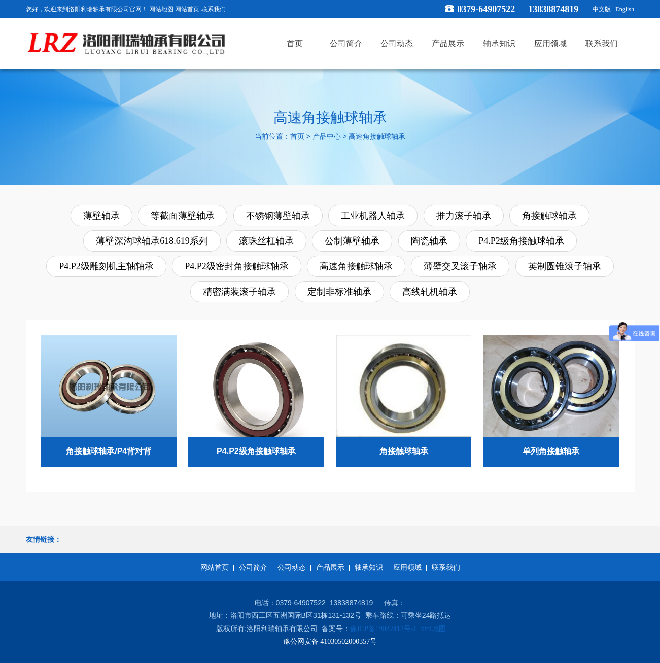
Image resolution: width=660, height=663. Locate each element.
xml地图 (433, 629)
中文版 (602, 9)
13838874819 (557, 9)
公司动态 (291, 567)
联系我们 (213, 9)
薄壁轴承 (101, 216)
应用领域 (407, 567)
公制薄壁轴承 (352, 241)
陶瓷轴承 (429, 241)
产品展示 (330, 567)
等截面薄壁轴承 (183, 216)
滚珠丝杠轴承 (266, 241)
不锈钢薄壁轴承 (278, 216)
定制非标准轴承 (339, 292)
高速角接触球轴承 (377, 137)
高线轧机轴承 (429, 292)
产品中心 (326, 137)
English (624, 9)
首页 (297, 137)
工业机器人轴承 (373, 216)
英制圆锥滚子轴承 (564, 266)
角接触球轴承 (549, 216)
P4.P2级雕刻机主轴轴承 (106, 266)
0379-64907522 (486, 9)
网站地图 (161, 9)
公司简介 (253, 567)
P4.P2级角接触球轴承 (521, 241)
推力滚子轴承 (463, 216)
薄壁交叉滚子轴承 (460, 266)
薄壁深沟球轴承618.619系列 (152, 241)
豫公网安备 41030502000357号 (330, 641)
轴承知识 (369, 567)
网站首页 (187, 9)
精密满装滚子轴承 (239, 292)
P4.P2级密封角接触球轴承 (237, 266)
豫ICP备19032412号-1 (383, 629)
